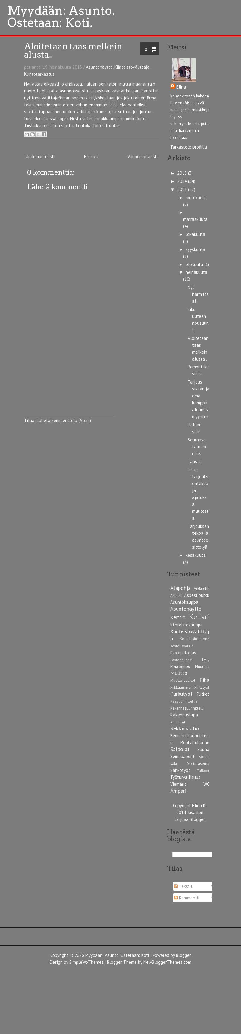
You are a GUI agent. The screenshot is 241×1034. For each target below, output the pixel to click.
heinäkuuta (196, 272)
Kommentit (187, 898)
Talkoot (203, 770)
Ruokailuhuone (194, 742)
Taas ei (195, 461)
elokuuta (195, 264)
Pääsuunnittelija (183, 701)
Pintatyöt (201, 687)
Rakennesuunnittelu (187, 708)
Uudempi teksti (40, 156)
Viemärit (178, 784)
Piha (204, 679)
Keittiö (178, 617)
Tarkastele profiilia (188, 147)
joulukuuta (196, 197)
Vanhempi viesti (142, 156)
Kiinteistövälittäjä (131, 67)
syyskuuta (195, 249)
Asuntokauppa (184, 602)
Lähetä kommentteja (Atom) (64, 420)
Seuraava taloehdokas (198, 446)
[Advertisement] (69, 377)
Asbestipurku (196, 595)
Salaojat (179, 749)
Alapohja (180, 587)
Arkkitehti (201, 588)
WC (206, 784)
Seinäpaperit (182, 756)
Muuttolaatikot (182, 680)
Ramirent (177, 722)
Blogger (197, 819)
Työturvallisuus (185, 777)
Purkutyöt (181, 693)
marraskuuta (195, 219)
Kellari (199, 616)
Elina (181, 87)
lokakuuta (195, 234)
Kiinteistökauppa (186, 625)
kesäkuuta (196, 555)
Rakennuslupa (184, 715)
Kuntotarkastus (39, 74)
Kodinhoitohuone (194, 638)
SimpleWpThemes (86, 962)
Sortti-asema (198, 763)
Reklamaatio (184, 728)
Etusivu (91, 156)
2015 (182, 173)
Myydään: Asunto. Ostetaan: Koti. (117, 955)
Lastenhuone (181, 659)
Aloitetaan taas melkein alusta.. (73, 50)
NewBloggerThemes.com (167, 962)
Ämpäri (178, 790)
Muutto (178, 672)
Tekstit (183, 886)
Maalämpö (180, 666)
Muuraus (202, 666)
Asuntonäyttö (99, 67)
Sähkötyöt (180, 770)
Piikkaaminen (181, 687)
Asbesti (176, 595)
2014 (182, 181)
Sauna (203, 749)
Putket (203, 694)
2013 (182, 189)
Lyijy (205, 659)
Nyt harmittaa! (198, 294)
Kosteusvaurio (181, 646)
